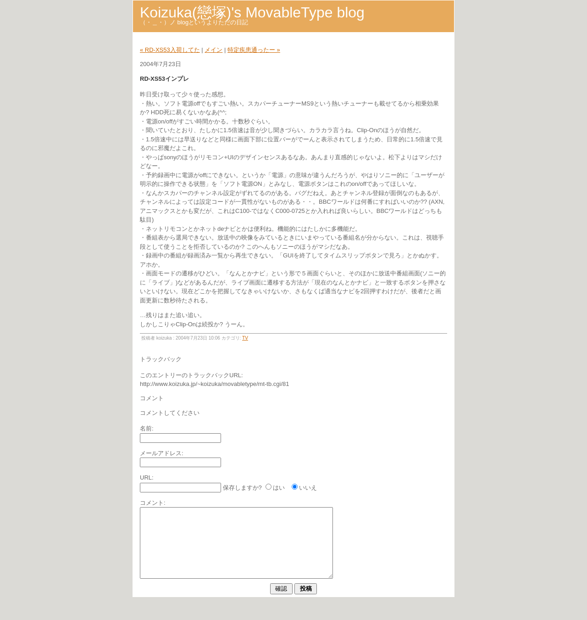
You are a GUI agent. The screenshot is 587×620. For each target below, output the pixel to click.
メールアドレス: (161, 453)
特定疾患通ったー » (253, 49)
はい (279, 487)
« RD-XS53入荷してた (170, 49)
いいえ (308, 487)
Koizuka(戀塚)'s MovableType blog (252, 12)
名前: (147, 428)
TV (245, 338)
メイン (213, 49)
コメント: (153, 502)
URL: (147, 477)
